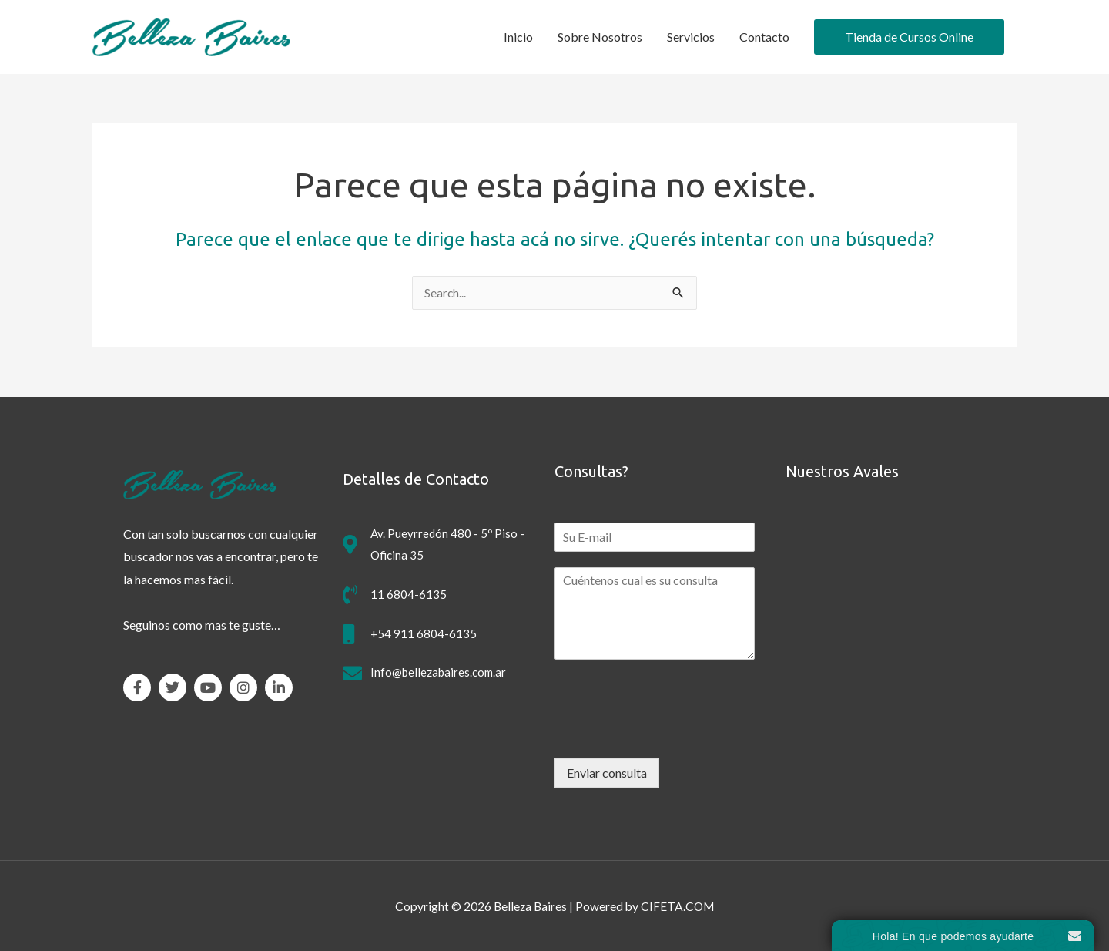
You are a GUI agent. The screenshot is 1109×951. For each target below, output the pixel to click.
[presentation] (671, 733)
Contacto (764, 36)
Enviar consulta (607, 772)
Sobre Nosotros (600, 36)
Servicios (691, 36)
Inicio (518, 36)
